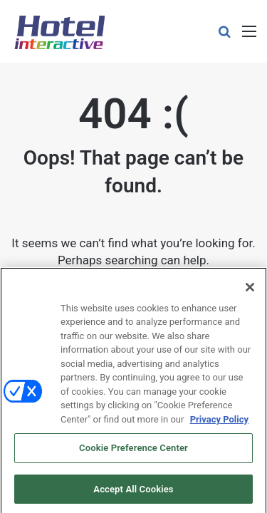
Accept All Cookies (133, 492)
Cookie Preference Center (133, 450)
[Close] (250, 289)
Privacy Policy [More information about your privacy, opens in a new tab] (219, 421)
